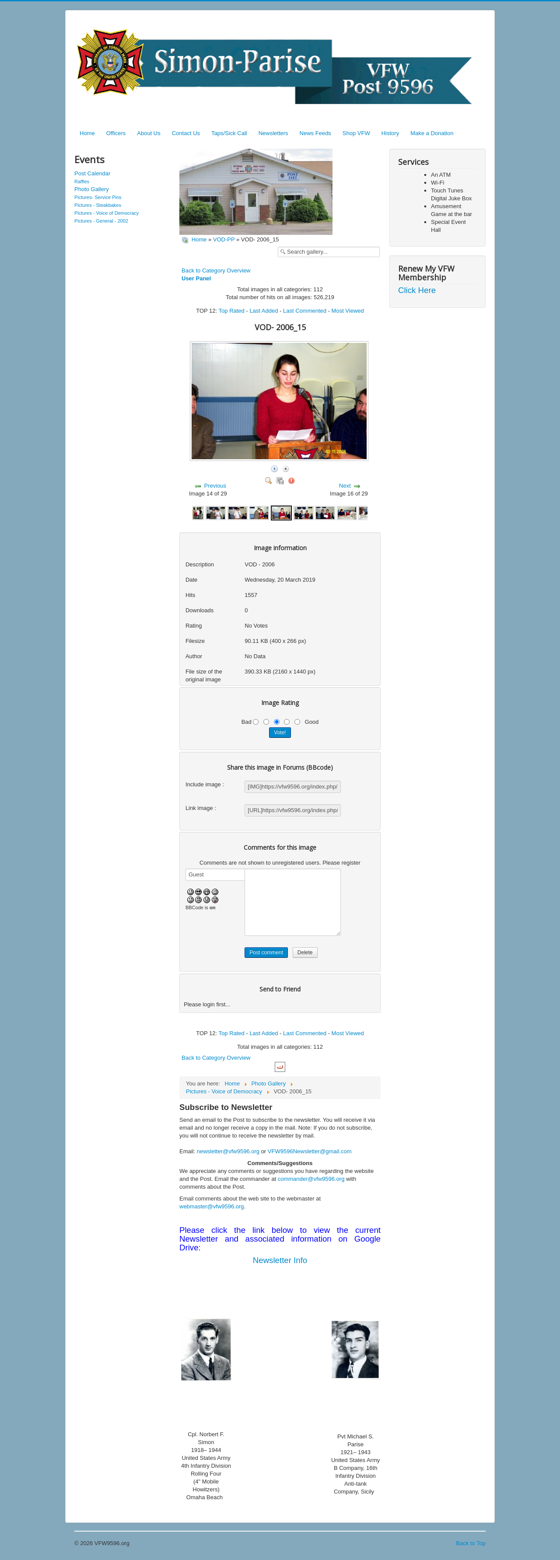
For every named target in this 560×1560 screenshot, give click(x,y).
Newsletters (273, 133)
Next (345, 485)
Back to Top (471, 1543)
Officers (116, 133)
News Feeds (315, 133)
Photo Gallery (91, 189)
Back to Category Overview (216, 270)
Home (87, 133)
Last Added (263, 310)
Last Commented (304, 310)
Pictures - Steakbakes (97, 205)
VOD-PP (224, 239)
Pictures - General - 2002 (101, 220)
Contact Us (186, 133)
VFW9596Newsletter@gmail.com (310, 1151)
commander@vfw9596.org (311, 1179)
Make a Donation (431, 133)
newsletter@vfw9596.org (228, 1151)
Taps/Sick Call (229, 133)
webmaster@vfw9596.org (211, 1206)
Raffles (81, 181)
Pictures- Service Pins (98, 197)
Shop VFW (356, 133)
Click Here (417, 290)
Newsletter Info (280, 1260)
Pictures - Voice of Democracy (106, 213)
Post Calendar (92, 173)
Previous (215, 485)
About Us (148, 133)
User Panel (196, 278)
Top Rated (232, 310)
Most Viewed (348, 310)
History (390, 133)
